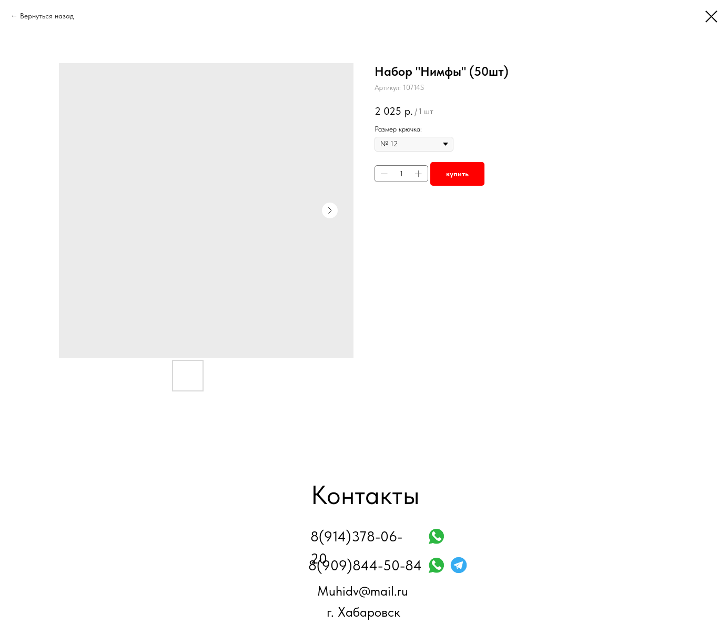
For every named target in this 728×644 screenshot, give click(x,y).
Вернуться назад (47, 16)
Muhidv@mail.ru (362, 591)
